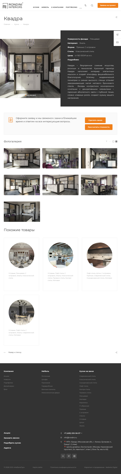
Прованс (54, 284)
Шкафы (45, 379)
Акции (6, 376)
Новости (7, 379)
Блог (5, 389)
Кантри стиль (84, 389)
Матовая (82, 399)
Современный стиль (87, 376)
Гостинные (46, 376)
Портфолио (8, 383)
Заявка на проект (108, 5)
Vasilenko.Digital (111, 467)
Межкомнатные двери (51, 393)
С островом (83, 412)
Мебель (45, 371)
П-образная (84, 406)
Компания (8, 371)
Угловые (82, 419)
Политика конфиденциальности (63, 467)
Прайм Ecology (97, 282)
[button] (25, 95)
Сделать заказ (95, 120)
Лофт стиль (83, 386)
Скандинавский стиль (88, 383)
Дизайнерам (9, 386)
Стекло (82, 416)
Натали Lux (16, 282)
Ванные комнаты (48, 389)
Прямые (82, 409)
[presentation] (3, 70)
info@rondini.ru (70, 438)
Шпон (81, 422)
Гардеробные (47, 386)
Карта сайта (37, 467)
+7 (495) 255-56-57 (72, 433)
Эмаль (81, 426)
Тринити (14, 339)
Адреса (7, 448)
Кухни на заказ (86, 371)
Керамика (83, 403)
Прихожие (46, 383)
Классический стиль (87, 379)
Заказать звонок (11, 438)
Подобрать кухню (12, 443)
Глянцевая (83, 396)
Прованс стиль (85, 393)
